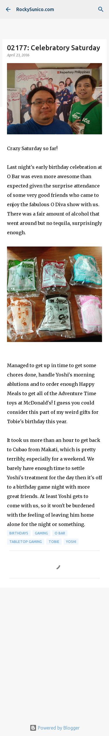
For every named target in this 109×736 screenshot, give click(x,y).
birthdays (18, 533)
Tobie (54, 542)
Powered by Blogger (55, 727)
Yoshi (71, 542)
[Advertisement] (54, 651)
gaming (41, 533)
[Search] (100, 9)
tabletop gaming (25, 542)
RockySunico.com (35, 9)
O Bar (60, 533)
